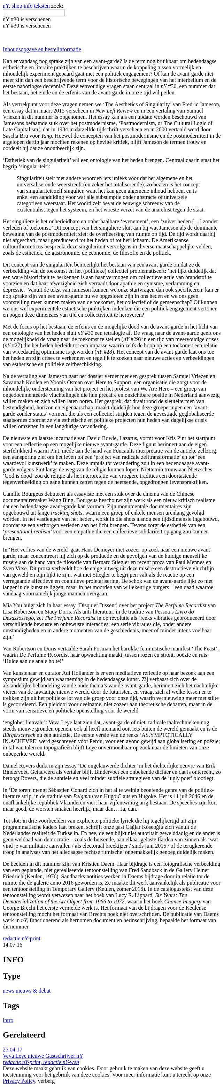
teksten (42, 6)
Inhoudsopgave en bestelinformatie (42, 49)
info (28, 6)
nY (6, 6)
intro (8, 1020)
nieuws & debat (33, 991)
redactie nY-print (21, 938)
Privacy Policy (19, 1081)
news (9, 991)
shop (17, 6)
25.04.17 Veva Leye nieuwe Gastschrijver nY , (43, 1056)
